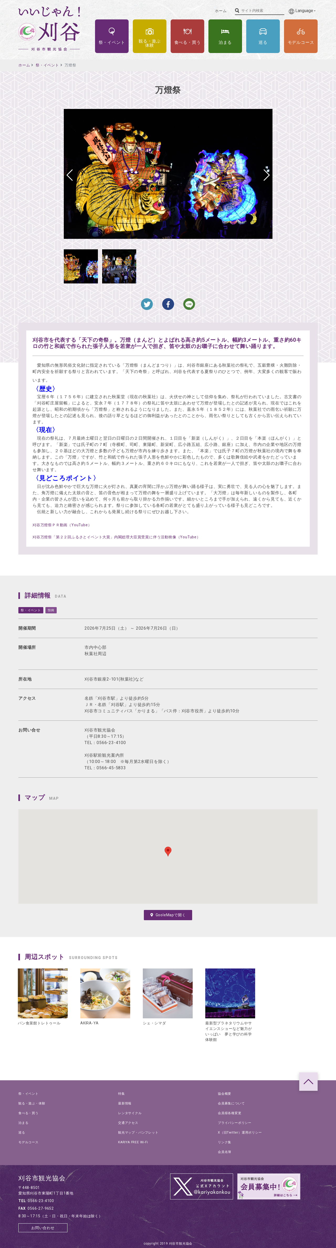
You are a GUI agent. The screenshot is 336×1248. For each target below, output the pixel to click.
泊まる (23, 1123)
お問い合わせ (43, 1228)
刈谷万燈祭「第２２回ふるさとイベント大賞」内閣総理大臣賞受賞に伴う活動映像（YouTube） (117, 537)
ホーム (221, 11)
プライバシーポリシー (234, 1123)
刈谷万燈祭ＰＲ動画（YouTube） (62, 525)
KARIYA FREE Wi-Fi (133, 1142)
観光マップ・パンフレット (138, 1132)
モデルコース (28, 1142)
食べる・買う (28, 1113)
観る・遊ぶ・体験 (31, 1103)
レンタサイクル (130, 1113)
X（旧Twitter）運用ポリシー (240, 1132)
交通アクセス (128, 1123)
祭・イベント (47, 65)
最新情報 (125, 1103)
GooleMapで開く (168, 915)
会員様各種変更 (230, 1113)
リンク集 (224, 1142)
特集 (121, 1094)
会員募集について (231, 1103)
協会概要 (224, 1094)
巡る (21, 1132)
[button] (266, 175)
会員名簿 (224, 1152)
